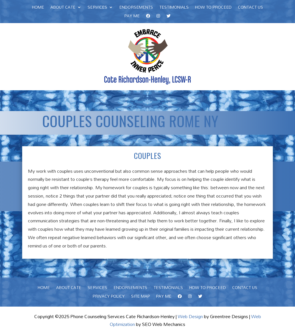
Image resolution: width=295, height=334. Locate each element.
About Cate (62, 8)
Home (38, 8)
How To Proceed (213, 8)
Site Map (140, 297)
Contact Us (250, 8)
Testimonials (174, 8)
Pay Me (132, 17)
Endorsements (136, 8)
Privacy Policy (109, 297)
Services (97, 8)
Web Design (190, 316)
